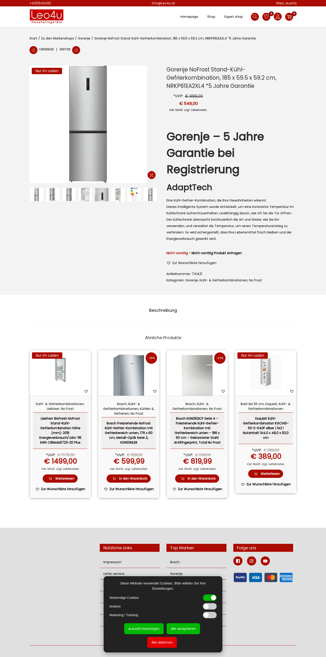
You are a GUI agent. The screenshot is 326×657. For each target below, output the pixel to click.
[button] (191, 263)
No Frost (255, 280)
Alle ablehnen (162, 642)
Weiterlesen (60, 479)
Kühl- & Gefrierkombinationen (223, 280)
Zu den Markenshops (57, 38)
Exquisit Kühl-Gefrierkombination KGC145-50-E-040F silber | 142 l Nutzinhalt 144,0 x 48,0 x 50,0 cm (266, 428)
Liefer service (113, 573)
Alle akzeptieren (183, 628)
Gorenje (84, 38)
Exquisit (271, 404)
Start (33, 38)
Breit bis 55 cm (252, 404)
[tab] (163, 310)
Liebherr (53, 408)
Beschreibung (163, 310)
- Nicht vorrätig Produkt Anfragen (215, 253)
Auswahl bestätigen (144, 628)
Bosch (122, 404)
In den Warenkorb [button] (128, 479)
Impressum (112, 562)
